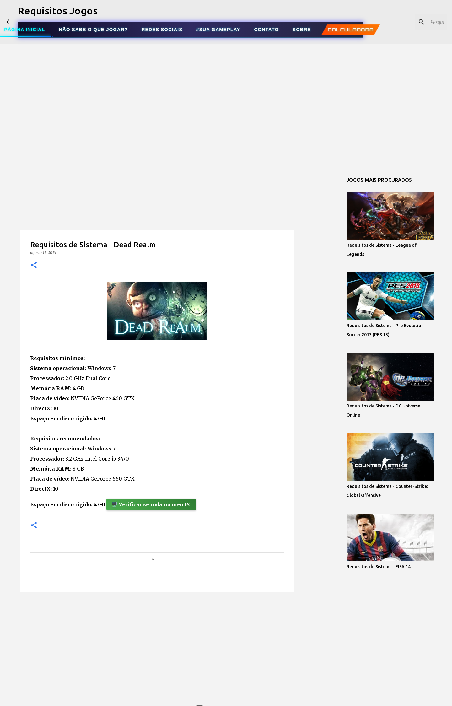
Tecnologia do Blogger (226, 697)
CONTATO (266, 29)
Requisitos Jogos (58, 10)
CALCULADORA (350, 30)
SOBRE (302, 29)
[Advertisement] (157, 212)
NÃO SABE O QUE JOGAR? (93, 29)
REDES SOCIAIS (162, 29)
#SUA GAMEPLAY (218, 29)
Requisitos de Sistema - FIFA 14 (379, 566)
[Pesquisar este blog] (414, 22)
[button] (34, 265)
